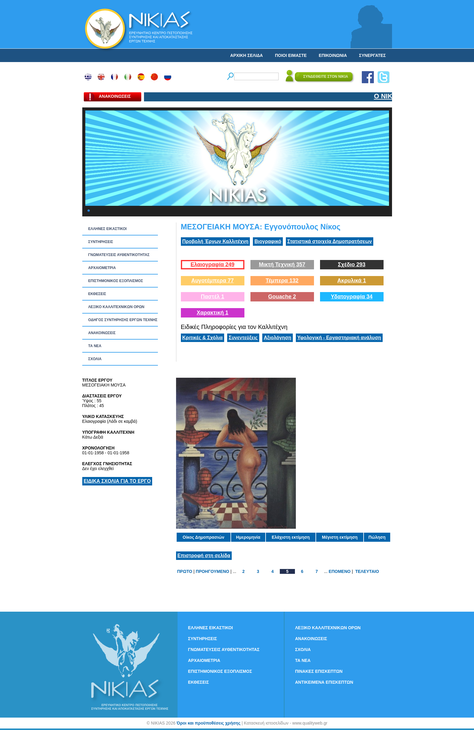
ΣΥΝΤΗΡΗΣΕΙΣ (100, 242)
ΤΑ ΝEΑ (95, 346)
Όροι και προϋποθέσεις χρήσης (208, 723)
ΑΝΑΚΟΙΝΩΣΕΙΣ (102, 333)
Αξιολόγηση (277, 337)
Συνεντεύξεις (243, 337)
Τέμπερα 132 (282, 281)
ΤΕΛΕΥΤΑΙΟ (367, 571)
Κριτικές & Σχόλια (202, 337)
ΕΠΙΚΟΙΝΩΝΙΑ (333, 55)
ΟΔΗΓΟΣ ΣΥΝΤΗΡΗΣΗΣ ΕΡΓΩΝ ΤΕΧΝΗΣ (123, 320)
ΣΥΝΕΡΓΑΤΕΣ (372, 55)
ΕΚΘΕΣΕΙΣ (97, 294)
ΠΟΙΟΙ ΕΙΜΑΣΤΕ (291, 55)
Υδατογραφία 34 (351, 297)
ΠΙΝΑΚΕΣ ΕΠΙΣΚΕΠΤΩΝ (319, 671)
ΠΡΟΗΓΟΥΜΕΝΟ (212, 571)
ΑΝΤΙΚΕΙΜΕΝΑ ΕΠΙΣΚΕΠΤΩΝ (324, 682)
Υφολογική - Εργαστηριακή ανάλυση (339, 337)
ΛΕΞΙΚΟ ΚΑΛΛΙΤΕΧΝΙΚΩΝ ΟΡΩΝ (116, 307)
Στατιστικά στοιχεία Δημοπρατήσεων (329, 241)
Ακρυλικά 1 (351, 281)
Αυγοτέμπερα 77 (212, 281)
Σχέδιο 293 (351, 264)
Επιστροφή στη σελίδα (204, 555)
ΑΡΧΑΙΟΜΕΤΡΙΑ (102, 268)
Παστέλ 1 (212, 297)
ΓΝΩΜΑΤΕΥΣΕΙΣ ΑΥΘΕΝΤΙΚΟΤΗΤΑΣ (119, 255)
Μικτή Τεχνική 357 (282, 264)
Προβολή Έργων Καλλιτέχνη (215, 241)
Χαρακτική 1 (212, 313)
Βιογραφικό (267, 241)
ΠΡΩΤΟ (184, 571)
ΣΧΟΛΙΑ (95, 359)
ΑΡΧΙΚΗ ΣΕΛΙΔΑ (246, 55)
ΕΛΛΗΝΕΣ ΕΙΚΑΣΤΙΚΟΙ (107, 229)
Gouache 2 (282, 297)
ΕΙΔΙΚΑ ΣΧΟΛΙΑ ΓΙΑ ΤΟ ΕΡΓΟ (117, 481)
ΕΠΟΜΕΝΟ (340, 571)
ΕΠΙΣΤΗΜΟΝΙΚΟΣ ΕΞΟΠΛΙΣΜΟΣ (115, 281)
